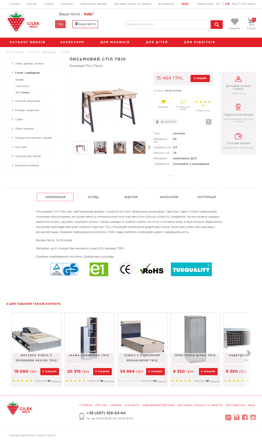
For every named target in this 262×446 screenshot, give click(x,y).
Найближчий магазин (93, 4)
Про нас (32, 4)
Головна (14, 4)
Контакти (67, 4)
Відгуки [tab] (131, 197)
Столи (20, 80)
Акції (185, 4)
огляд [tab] (93, 197)
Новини (49, 4)
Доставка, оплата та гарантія (132, 4)
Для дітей (159, 42)
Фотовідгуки (166, 4)
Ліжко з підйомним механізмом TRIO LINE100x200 (163, 358)
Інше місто (85, 24)
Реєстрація (248, 4)
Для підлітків (201, 42)
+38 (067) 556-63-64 (106, 413)
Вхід (234, 4)
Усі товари (22, 92)
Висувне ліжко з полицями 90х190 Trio (40, 358)
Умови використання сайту (32, 436)
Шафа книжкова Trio (102, 355)
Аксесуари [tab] (169, 197)
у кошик (200, 78)
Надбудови (22, 86)
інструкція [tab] (207, 197)
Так (60, 24)
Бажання (163, 103)
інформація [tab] (55, 197)
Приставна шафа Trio (223, 355)
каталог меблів (29, 42)
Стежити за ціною (183, 104)
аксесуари (74, 42)
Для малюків (117, 42)
